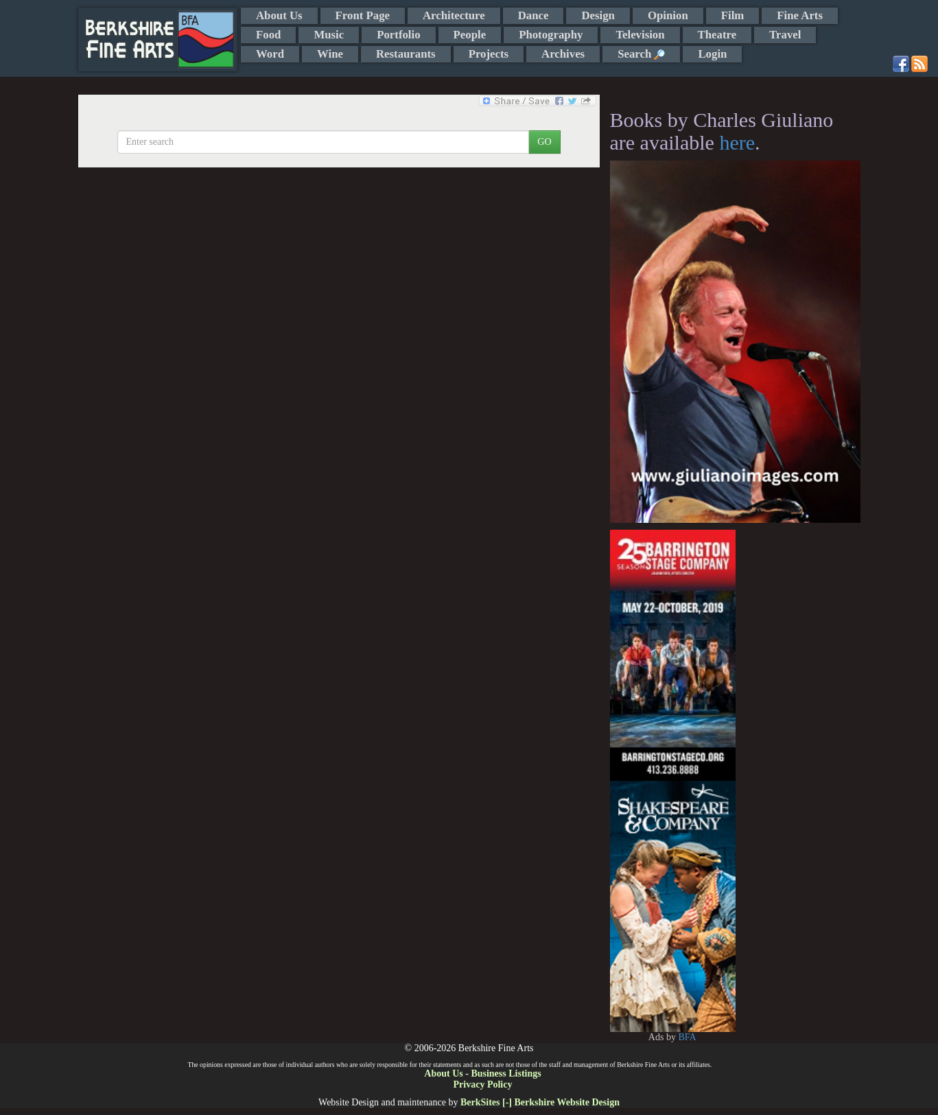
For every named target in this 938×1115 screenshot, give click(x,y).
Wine (330, 53)
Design (597, 15)
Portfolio (398, 34)
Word (270, 53)
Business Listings (506, 1073)
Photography (551, 34)
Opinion (668, 15)
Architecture (454, 15)
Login (712, 53)
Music (329, 34)
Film (732, 15)
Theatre (717, 34)
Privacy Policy (483, 1084)
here (737, 142)
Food (268, 34)
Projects (488, 53)
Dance (533, 15)
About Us (279, 15)
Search (641, 53)
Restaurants (406, 53)
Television (639, 34)
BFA (687, 1037)
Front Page (363, 15)
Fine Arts (800, 15)
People (470, 34)
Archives (563, 53)
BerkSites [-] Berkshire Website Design (540, 1102)
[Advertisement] (797, 735)
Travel (785, 34)
